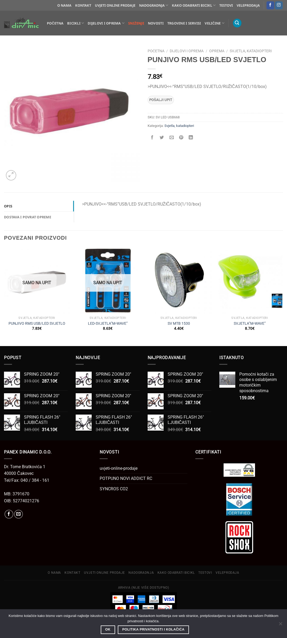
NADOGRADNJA (153, 5)
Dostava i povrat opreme (27, 217)
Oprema (216, 51)
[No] (280, 625)
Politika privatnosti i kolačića (153, 629)
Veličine (214, 23)
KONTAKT (83, 5)
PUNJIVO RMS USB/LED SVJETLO (37, 323)
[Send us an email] (18, 514)
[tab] (39, 206)
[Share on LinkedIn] (191, 137)
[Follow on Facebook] (270, 5)
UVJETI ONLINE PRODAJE (115, 5)
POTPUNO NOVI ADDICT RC (126, 478)
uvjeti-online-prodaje (119, 468)
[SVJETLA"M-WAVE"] (250, 281)
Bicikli (75, 23)
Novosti (156, 23)
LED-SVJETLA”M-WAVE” (108, 323)
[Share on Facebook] (152, 137)
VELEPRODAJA (248, 5)
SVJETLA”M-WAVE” (250, 323)
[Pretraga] (237, 23)
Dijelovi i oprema (106, 23)
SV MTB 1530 (179, 323)
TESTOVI (226, 5)
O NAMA (64, 5)
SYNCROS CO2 (114, 488)
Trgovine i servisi (184, 23)
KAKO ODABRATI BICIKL (194, 5)
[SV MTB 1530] (179, 281)
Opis (8, 206)
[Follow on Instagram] (279, 5)
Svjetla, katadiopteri (251, 51)
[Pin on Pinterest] (181, 137)
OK (108, 629)
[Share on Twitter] (161, 137)
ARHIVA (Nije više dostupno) (143, 587)
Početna (55, 23)
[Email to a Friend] (171, 137)
